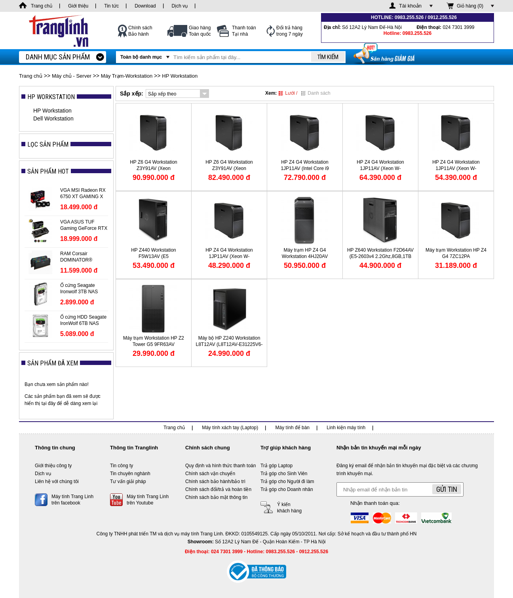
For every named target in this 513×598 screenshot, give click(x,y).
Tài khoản (410, 6)
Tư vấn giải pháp (128, 481)
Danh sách (315, 93)
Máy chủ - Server (71, 76)
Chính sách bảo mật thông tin (216, 497)
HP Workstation (180, 76)
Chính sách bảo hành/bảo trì (215, 481)
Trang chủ (30, 76)
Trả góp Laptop (276, 465)
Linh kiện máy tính (346, 427)
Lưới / (288, 93)
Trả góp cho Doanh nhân (286, 489)
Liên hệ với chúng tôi (57, 481)
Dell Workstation (53, 118)
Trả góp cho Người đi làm (287, 481)
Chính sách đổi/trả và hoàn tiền (218, 489)
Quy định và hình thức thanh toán (220, 465)
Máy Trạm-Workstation (126, 76)
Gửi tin (446, 489)
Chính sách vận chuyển (210, 473)
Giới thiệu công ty (53, 465)
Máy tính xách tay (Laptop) (230, 427)
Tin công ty (121, 465)
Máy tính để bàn (293, 427)
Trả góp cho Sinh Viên (283, 473)
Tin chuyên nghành (130, 473)
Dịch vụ (43, 473)
